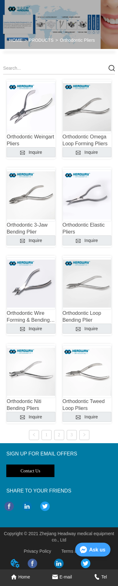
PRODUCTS (41, 40)
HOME (15, 40)
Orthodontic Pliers (77, 40)
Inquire (31, 152)
